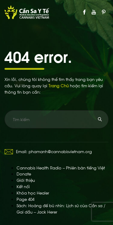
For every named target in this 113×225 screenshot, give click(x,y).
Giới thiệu (26, 180)
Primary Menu (9, 12)
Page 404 (25, 199)
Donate (24, 173)
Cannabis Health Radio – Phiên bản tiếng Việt (61, 167)
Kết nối (23, 186)
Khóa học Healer (33, 192)
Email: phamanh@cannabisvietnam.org (48, 151)
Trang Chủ (59, 85)
